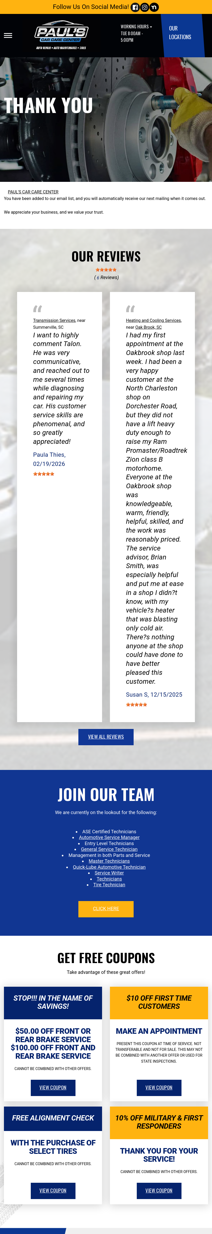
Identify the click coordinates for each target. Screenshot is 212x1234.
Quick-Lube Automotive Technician (109, 867)
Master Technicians (109, 861)
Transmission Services (54, 320)
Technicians (109, 879)
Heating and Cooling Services (153, 320)
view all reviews (106, 736)
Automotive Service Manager (109, 837)
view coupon (52, 1087)
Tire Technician (109, 884)
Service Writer (109, 873)
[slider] (106, 270)
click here (106, 908)
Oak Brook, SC (148, 327)
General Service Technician (109, 849)
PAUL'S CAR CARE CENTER (33, 191)
